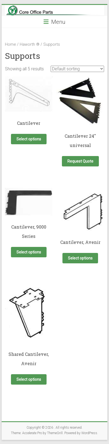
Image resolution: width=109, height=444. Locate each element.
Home (10, 44)
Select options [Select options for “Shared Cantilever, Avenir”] (28, 379)
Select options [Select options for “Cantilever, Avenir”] (80, 258)
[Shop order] (77, 69)
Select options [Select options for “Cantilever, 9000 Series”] (28, 252)
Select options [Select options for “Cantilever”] (28, 139)
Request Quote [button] (80, 161)
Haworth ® (29, 44)
